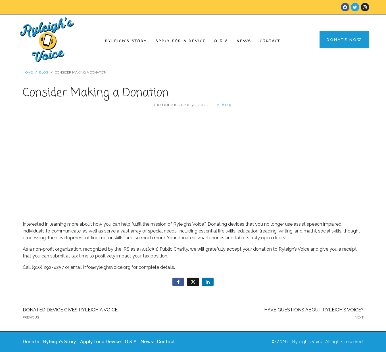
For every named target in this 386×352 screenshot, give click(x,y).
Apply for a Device (180, 41)
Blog (227, 105)
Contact (270, 41)
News (244, 41)
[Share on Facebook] (178, 282)
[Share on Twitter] (193, 282)
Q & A (221, 41)
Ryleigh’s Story (126, 41)
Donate (31, 341)
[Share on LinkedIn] (208, 282)
